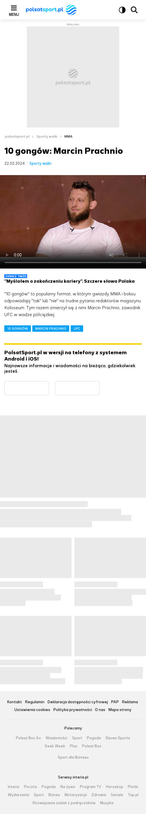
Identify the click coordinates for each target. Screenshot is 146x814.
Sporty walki (46, 136)
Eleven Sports (118, 738)
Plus (73, 746)
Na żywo (67, 787)
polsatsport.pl (17, 136)
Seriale (117, 795)
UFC (77, 328)
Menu (14, 14)
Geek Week (55, 746)
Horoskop (114, 787)
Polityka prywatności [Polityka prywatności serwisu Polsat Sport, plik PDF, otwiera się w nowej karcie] (72, 710)
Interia (13, 787)
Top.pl (133, 795)
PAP (115, 702)
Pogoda (94, 738)
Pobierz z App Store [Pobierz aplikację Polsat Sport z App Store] (99, 385)
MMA (68, 136)
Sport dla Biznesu (73, 757)
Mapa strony (120, 710)
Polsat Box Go (28, 738)
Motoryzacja (76, 795)
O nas (100, 710)
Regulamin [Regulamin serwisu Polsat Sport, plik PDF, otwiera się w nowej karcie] (34, 702)
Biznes (54, 795)
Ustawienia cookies (32, 710)
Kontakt (14, 702)
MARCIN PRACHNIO (50, 328)
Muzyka (106, 803)
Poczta (30, 787)
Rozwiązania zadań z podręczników (64, 803)
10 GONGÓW (17, 328)
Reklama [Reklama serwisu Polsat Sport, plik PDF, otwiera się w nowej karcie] (130, 702)
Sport (77, 738)
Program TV (90, 787)
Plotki (133, 787)
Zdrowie (98, 795)
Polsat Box (91, 746)
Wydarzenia (18, 795)
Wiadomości (57, 738)
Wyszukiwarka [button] (134, 9)
